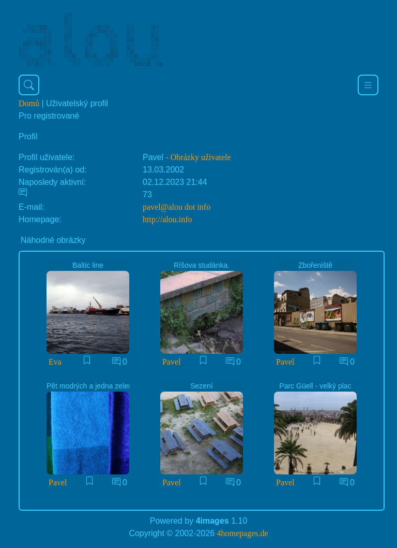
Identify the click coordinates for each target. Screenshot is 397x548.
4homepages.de (242, 533)
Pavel (171, 361)
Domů (29, 103)
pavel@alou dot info (176, 207)
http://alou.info (167, 219)
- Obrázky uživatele (198, 157)
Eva (55, 361)
